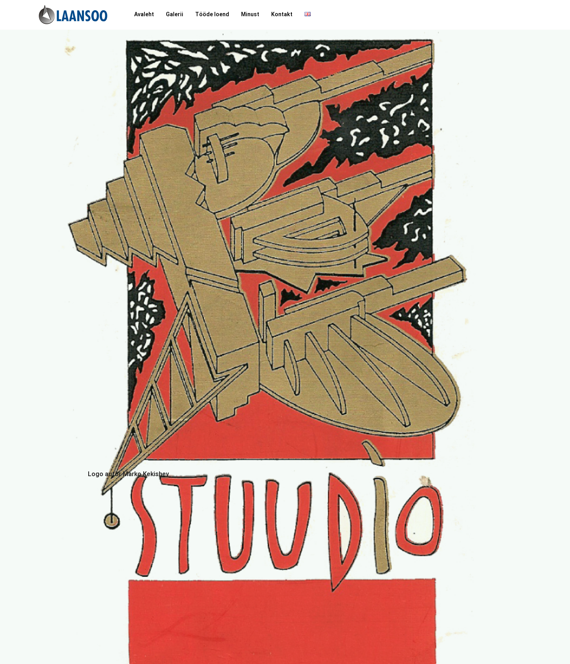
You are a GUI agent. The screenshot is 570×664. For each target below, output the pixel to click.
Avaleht (144, 14)
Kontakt (282, 14)
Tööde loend (212, 14)
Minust (250, 14)
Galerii (174, 14)
